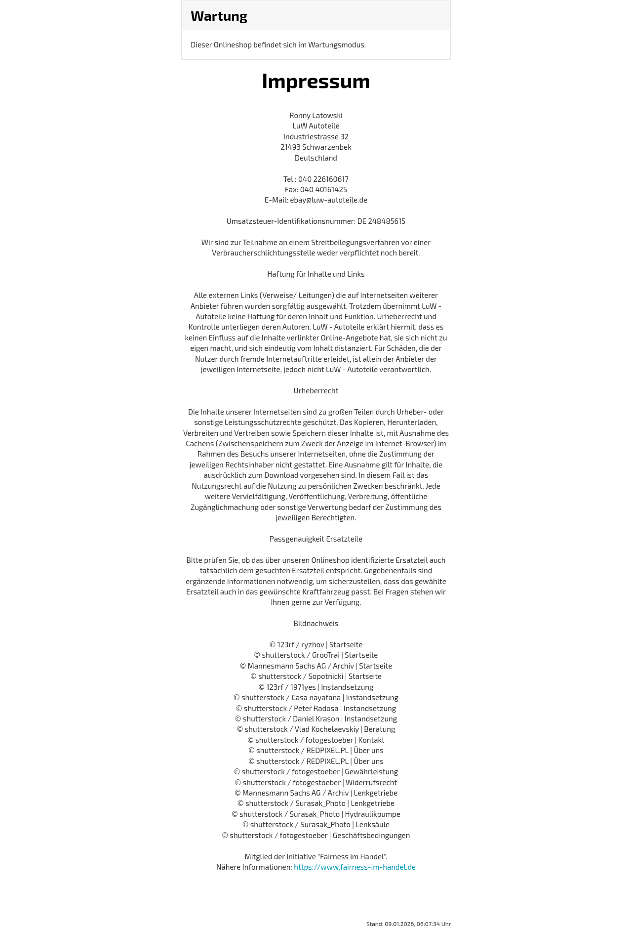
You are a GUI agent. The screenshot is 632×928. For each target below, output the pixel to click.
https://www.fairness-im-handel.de (355, 866)
